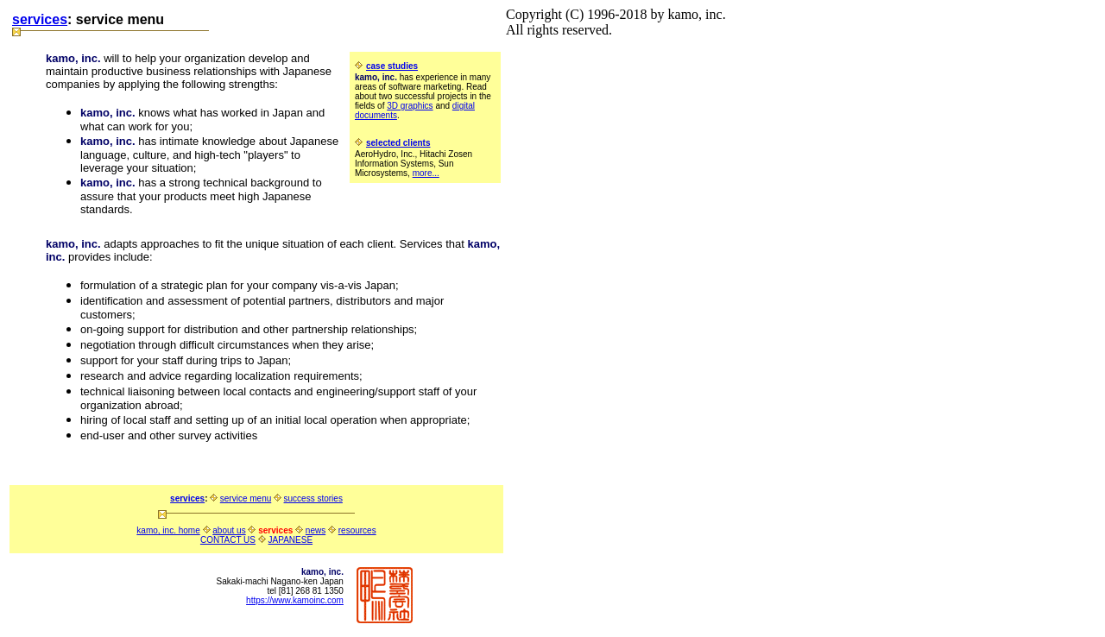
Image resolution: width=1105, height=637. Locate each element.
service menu (245, 498)
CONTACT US (228, 540)
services (39, 19)
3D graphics (410, 105)
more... (426, 173)
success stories (313, 498)
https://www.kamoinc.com (295, 600)
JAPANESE (290, 540)
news (315, 530)
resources (357, 530)
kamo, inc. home (167, 530)
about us (228, 530)
